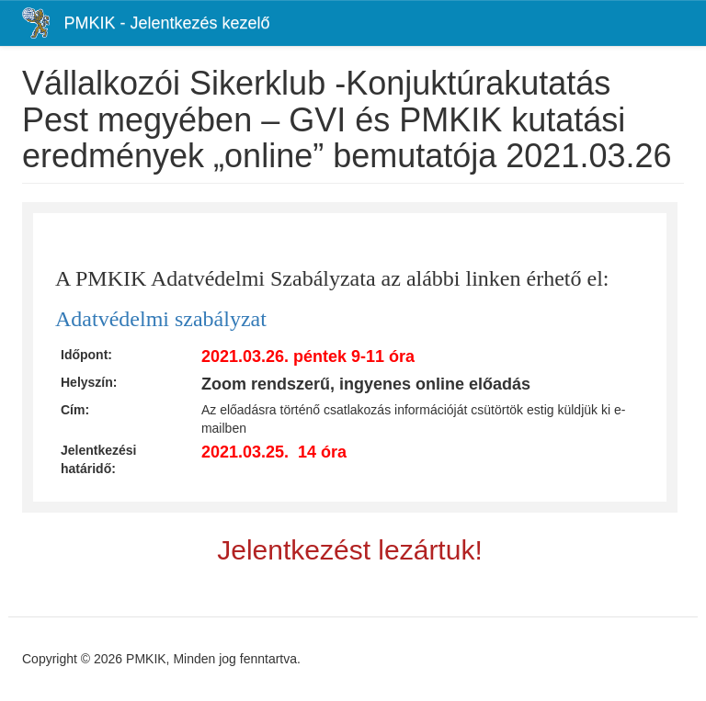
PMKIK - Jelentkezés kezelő (166, 23)
